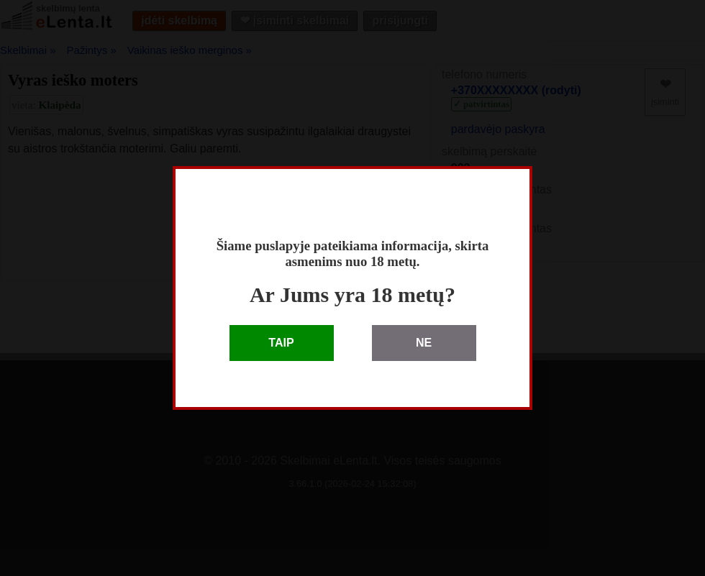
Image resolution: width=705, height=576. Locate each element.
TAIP (281, 343)
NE (424, 343)
